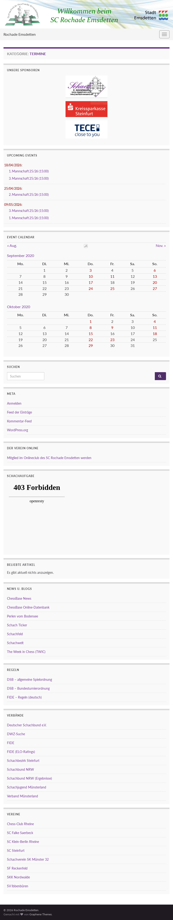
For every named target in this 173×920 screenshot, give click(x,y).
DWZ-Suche (16, 734)
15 (91, 333)
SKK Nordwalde (18, 877)
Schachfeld (15, 634)
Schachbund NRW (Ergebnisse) (29, 778)
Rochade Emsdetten (19, 34)
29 (91, 345)
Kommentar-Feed (19, 421)
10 (91, 276)
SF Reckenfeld (17, 868)
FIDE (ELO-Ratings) (21, 752)
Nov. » (161, 245)
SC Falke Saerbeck (20, 833)
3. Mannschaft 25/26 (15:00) (29, 178)
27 (155, 288)
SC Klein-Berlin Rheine (23, 842)
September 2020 (20, 255)
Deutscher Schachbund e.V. (26, 725)
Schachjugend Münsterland (26, 787)
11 (112, 276)
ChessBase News (19, 598)
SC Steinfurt (15, 850)
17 (91, 282)
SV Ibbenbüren (17, 886)
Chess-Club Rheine (20, 824)
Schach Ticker (17, 625)
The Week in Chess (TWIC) (26, 652)
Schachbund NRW (20, 769)
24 (91, 288)
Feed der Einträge (19, 412)
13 (155, 276)
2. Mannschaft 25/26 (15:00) (29, 194)
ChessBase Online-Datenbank (28, 607)
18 (155, 333)
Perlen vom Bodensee (22, 616)
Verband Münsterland (22, 796)
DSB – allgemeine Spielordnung (29, 679)
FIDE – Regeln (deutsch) (24, 697)
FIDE (10, 743)
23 (112, 339)
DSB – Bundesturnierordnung (28, 688)
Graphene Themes (40, 914)
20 (155, 282)
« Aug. (12, 245)
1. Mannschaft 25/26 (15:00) (29, 171)
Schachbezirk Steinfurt (23, 761)
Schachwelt (15, 643)
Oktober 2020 (18, 306)
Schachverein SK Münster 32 (28, 859)
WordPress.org (17, 430)
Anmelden (14, 403)
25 (112, 288)
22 (91, 339)
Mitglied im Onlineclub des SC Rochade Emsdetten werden (49, 458)
